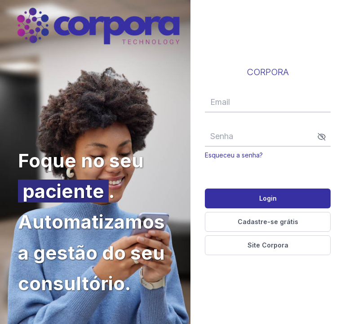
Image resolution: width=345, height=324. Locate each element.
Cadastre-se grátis (268, 221)
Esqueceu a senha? (234, 155)
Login (268, 198)
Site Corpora (268, 245)
